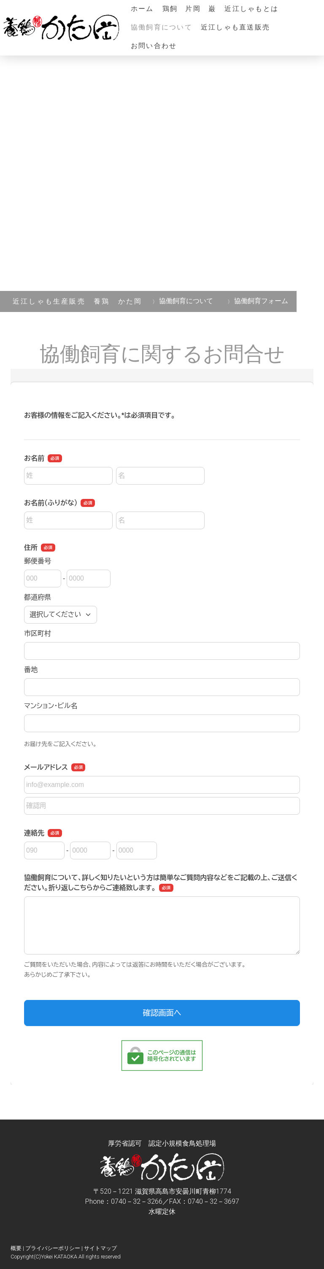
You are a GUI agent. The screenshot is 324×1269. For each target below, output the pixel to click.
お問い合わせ (154, 46)
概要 (16, 1248)
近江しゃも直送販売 (235, 27)
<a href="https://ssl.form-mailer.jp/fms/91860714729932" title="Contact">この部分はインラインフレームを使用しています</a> (162, 727)
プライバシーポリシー (52, 1248)
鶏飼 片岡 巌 (189, 9)
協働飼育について (161, 27)
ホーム (142, 9)
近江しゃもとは (251, 9)
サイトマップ (100, 1248)
